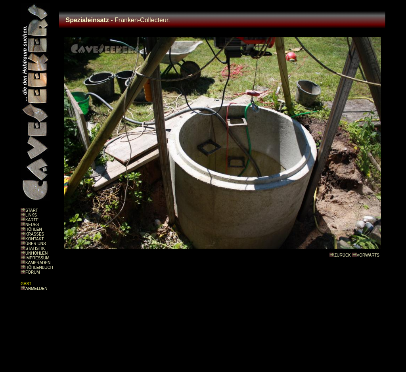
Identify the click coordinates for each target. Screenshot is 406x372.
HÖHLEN (33, 229)
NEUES (32, 224)
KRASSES (34, 234)
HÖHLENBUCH (39, 267)
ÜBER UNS (35, 244)
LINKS (31, 215)
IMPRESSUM (37, 258)
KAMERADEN (37, 263)
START (31, 210)
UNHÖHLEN (36, 253)
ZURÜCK (342, 255)
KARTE (31, 220)
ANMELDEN (36, 288)
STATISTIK (35, 248)
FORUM (32, 272)
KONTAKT (34, 239)
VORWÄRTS (368, 255)
